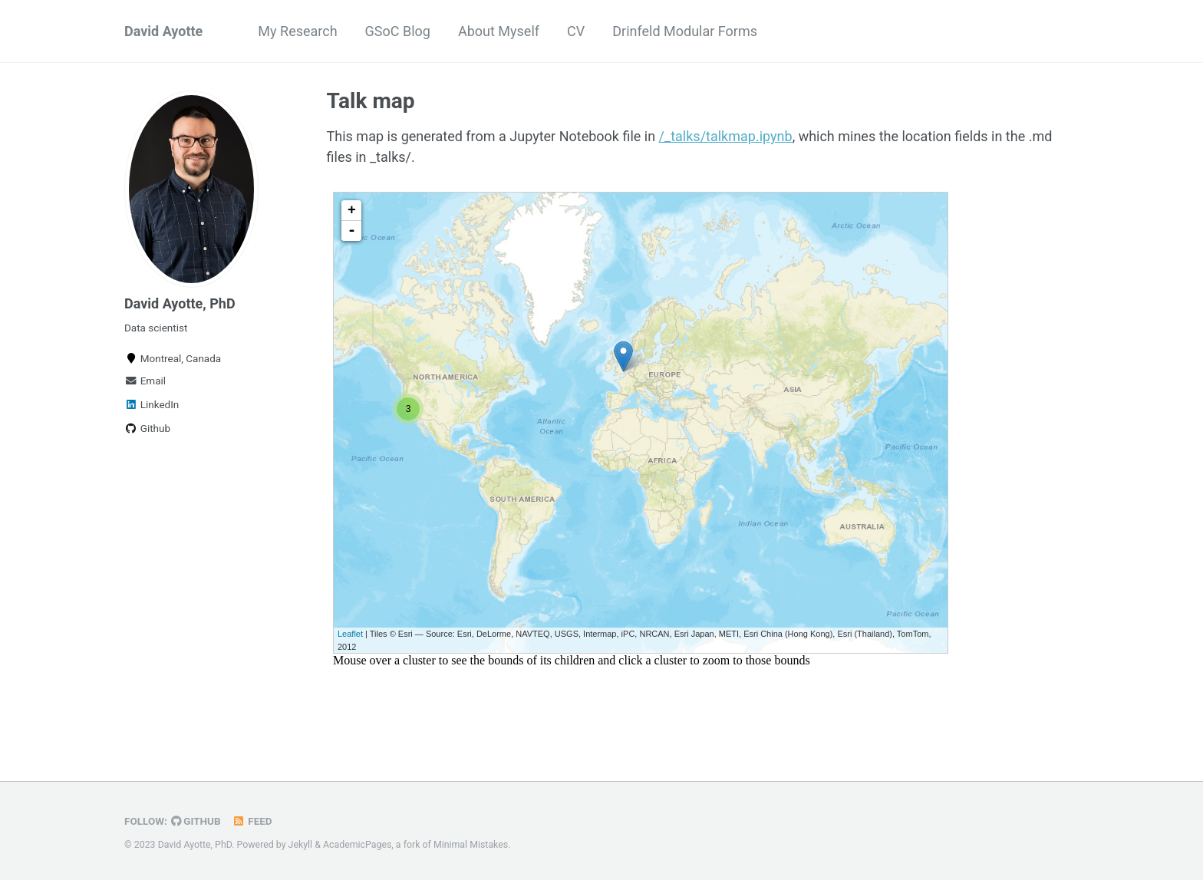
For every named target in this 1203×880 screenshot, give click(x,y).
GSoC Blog (397, 31)
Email (145, 380)
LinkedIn (151, 404)
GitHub (196, 821)
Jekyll (300, 844)
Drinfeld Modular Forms (684, 31)
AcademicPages (357, 844)
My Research (297, 31)
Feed (252, 821)
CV (576, 31)
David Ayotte (163, 31)
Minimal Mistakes (470, 844)
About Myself (498, 31)
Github (147, 428)
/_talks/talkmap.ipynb (726, 136)
